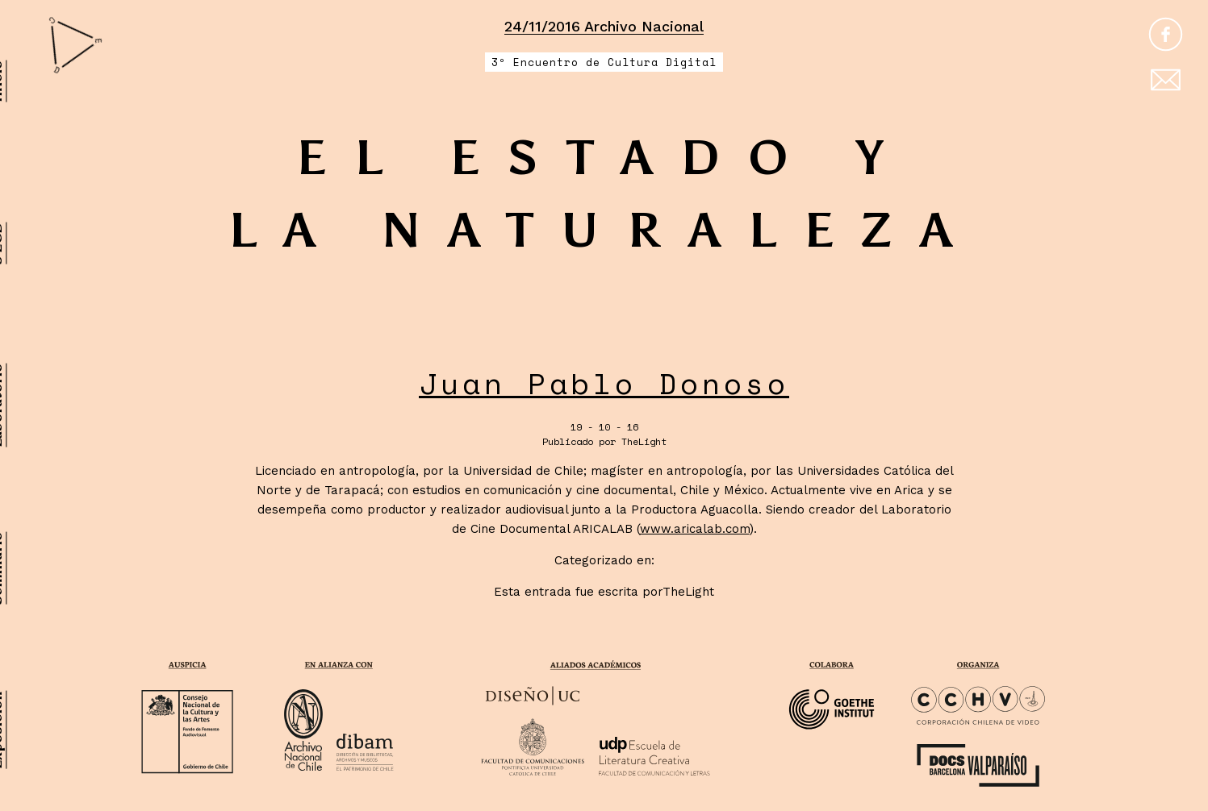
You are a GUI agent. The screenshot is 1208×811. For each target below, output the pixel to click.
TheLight (644, 441)
